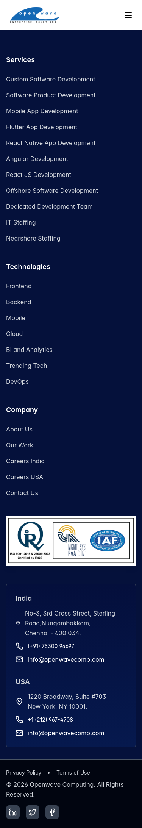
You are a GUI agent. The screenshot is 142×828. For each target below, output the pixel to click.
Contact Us (22, 493)
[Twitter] (32, 812)
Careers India (25, 461)
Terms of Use (73, 772)
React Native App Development (51, 143)
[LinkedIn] (13, 812)
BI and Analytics (29, 349)
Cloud (14, 333)
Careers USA (24, 477)
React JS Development (38, 174)
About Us (19, 429)
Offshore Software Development (52, 190)
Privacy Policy (23, 772)
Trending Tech (26, 365)
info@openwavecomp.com (66, 659)
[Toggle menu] (128, 15)
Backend (18, 302)
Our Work (19, 445)
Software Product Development (50, 95)
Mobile (15, 318)
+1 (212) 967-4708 (50, 719)
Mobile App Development (42, 111)
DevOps (17, 381)
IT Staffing (21, 222)
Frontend (18, 286)
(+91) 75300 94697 (51, 646)
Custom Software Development (50, 79)
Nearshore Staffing (33, 238)
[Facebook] (52, 812)
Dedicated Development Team (49, 206)
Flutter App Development (41, 127)
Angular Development (37, 158)
